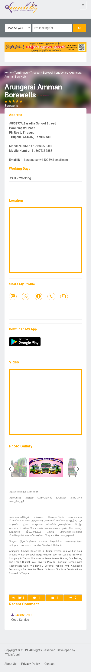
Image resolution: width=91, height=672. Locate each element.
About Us (11, 664)
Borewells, (11, 105)
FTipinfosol (12, 654)
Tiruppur (35, 72)
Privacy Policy (30, 664)
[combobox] (18, 28)
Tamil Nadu (21, 72)
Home (8, 72)
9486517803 (24, 615)
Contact (49, 664)
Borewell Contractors (55, 72)
